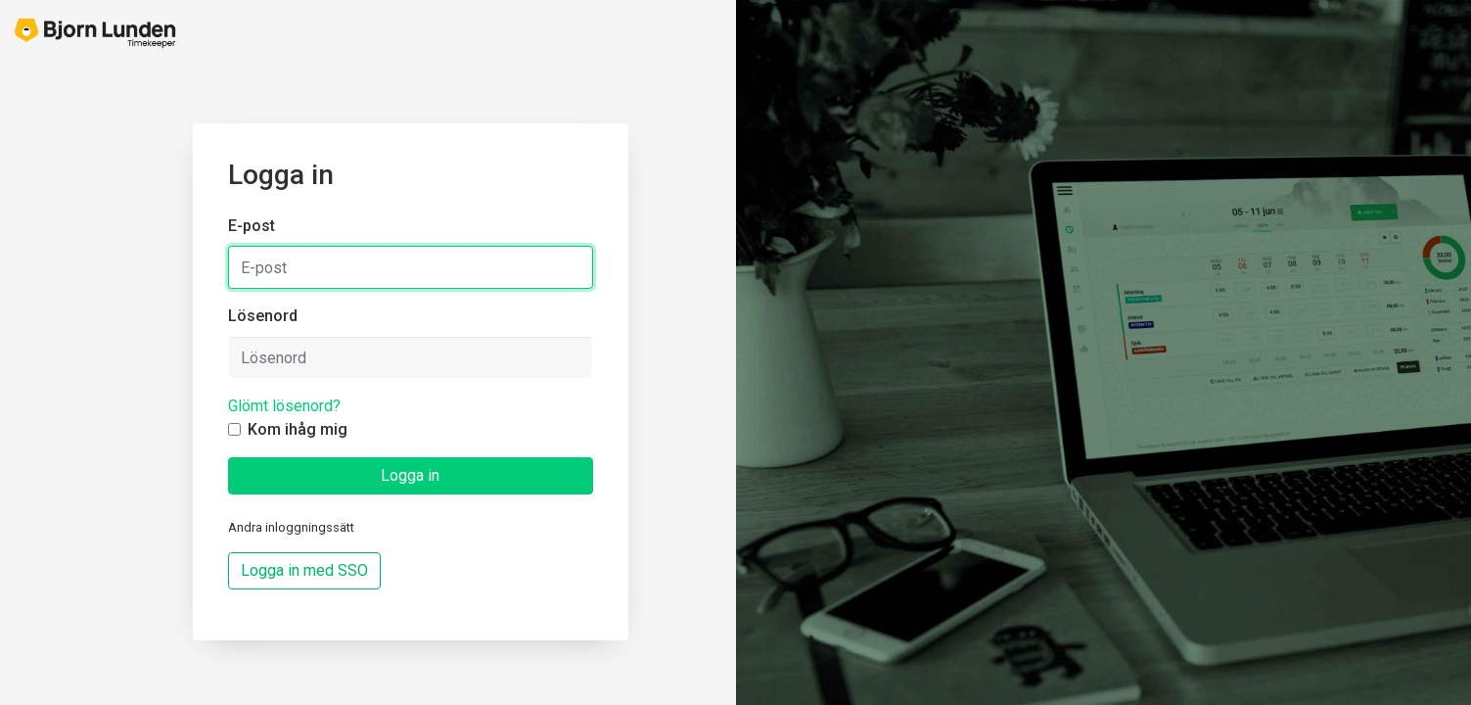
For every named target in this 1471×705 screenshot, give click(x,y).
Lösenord (263, 315)
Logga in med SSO (304, 570)
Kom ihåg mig (297, 429)
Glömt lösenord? (284, 406)
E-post (251, 225)
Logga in (410, 475)
